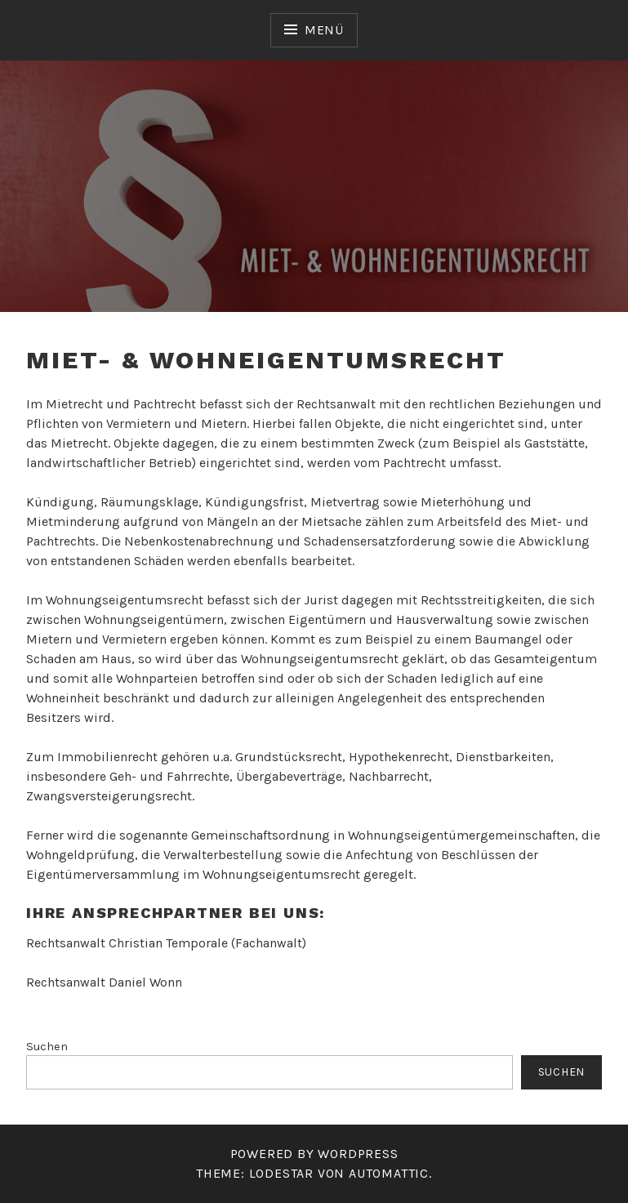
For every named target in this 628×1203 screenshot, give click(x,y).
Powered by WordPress (314, 1153)
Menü (324, 30)
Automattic (389, 1173)
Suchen (47, 1047)
